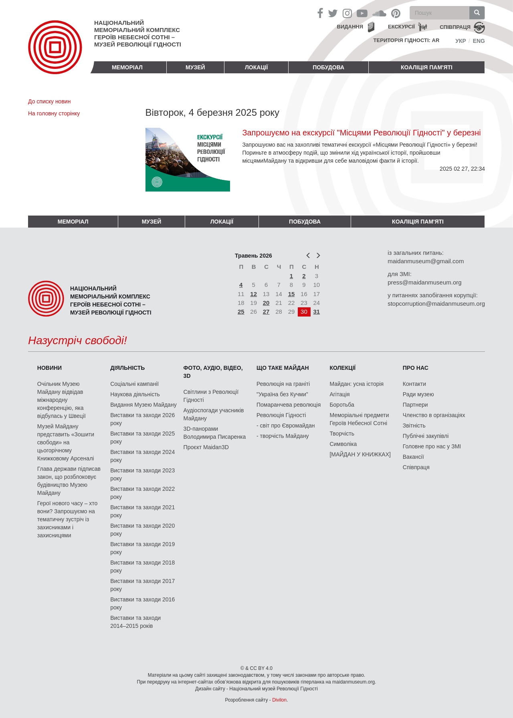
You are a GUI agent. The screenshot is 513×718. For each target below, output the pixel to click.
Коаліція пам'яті (426, 67)
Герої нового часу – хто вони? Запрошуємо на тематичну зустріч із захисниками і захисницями (67, 519)
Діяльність (127, 368)
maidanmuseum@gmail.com (426, 261)
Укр (460, 41)
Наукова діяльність (135, 394)
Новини (49, 368)
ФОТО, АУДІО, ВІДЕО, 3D (213, 372)
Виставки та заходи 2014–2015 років (135, 622)
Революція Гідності (281, 415)
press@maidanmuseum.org (424, 282)
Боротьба (341, 404)
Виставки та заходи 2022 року (142, 493)
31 (316, 311)
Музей (195, 67)
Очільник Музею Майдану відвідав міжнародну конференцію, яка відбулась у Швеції (61, 400)
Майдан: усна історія (356, 384)
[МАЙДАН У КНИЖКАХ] (360, 454)
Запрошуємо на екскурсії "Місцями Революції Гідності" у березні (361, 132)
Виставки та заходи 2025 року (142, 437)
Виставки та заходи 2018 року (142, 566)
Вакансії (413, 457)
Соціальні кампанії (134, 384)
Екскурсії (401, 27)
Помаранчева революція (288, 404)
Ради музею (418, 394)
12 (253, 293)
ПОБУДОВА (328, 67)
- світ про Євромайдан (285, 425)
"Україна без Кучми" (282, 394)
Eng (479, 41)
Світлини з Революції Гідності (211, 396)
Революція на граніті (283, 384)
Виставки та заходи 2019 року (142, 548)
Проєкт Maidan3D (206, 447)
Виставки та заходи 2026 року (142, 419)
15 (291, 293)
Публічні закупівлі (426, 436)
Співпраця (416, 467)
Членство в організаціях (434, 415)
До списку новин (49, 101)
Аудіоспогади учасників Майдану (214, 414)
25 (241, 311)
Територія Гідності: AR (407, 40)
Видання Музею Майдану (143, 404)
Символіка (343, 444)
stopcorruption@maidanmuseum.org (436, 303)
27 (266, 311)
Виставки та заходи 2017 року (142, 585)
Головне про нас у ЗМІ (432, 446)
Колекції (342, 368)
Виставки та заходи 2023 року (142, 474)
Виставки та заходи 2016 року (142, 603)
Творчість (341, 433)
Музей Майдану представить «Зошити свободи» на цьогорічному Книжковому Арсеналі (65, 442)
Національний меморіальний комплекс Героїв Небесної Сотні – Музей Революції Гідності (137, 33)
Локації (256, 67)
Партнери (415, 404)
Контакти (414, 384)
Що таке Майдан (282, 368)
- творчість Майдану (282, 436)
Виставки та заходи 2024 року (142, 456)
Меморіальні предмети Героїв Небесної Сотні (359, 419)
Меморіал (127, 67)
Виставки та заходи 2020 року (142, 529)
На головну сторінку (54, 113)
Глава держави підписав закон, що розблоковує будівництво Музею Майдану (69, 481)
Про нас (415, 368)
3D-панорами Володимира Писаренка (215, 433)
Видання (350, 27)
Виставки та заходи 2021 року (142, 511)
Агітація (339, 394)
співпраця (455, 27)
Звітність (414, 425)
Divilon (279, 700)
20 (266, 302)
